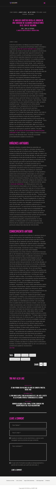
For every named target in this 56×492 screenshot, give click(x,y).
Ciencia (17, 355)
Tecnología (25, 359)
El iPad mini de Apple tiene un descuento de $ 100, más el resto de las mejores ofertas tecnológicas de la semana (28, 397)
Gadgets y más (14, 359)
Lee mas (11, 348)
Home (22, 28)
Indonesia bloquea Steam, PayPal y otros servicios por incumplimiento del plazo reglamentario (28, 405)
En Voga (32, 355)
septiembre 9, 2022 (28, 393)
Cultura (25, 355)
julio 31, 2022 (28, 401)
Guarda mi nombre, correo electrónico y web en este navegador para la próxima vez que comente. (27, 439)
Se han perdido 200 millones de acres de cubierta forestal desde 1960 (28, 389)
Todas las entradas (29, 28)
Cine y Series (13, 12)
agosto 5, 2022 (28, 385)
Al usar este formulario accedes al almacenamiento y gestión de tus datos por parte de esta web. (27, 464)
